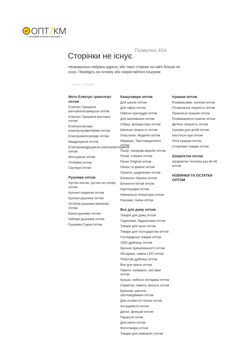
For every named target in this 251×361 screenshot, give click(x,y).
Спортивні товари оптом (190, 146)
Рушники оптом (82, 177)
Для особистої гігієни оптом (141, 300)
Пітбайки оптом (80, 162)
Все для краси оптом (136, 265)
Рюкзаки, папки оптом (136, 200)
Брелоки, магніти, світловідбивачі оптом (136, 293)
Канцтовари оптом (136, 97)
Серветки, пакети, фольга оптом (144, 285)
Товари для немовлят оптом (141, 333)
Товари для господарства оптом (144, 231)
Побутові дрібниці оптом (138, 259)
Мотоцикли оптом (82, 157)
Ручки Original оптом (135, 161)
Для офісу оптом (133, 108)
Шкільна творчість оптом (139, 130)
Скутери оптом (80, 168)
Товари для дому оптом (138, 215)
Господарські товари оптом (140, 237)
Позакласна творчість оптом (193, 108)
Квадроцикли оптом (83, 141)
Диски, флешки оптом (136, 312)
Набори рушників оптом (86, 219)
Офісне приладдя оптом (138, 113)
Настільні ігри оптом (187, 135)
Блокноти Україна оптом (138, 178)
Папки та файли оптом (137, 167)
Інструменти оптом (134, 306)
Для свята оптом (132, 322)
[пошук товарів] (180, 84)
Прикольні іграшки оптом (191, 113)
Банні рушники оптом (85, 213)
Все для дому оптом (138, 210)
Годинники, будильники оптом (142, 221)
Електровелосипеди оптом (89, 136)
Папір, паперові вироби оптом (143, 150)
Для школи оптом (133, 102)
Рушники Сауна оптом (85, 224)
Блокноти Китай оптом (137, 183)
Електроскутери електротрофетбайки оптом (89, 128)
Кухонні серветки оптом (86, 192)
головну (107, 72)
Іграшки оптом (184, 97)
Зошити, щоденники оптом (140, 172)
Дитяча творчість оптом (190, 124)
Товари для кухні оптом (138, 226)
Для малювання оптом (137, 119)
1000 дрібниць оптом (136, 242)
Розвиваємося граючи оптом (193, 119)
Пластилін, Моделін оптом (140, 135)
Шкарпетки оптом (187, 156)
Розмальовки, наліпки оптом (193, 102)
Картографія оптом (134, 189)
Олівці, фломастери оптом (140, 124)
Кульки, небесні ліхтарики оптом (144, 280)
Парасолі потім (131, 317)
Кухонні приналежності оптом (142, 248)
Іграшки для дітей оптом (190, 130)
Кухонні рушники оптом (86, 198)
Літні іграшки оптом (186, 141)
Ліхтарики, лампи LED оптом (141, 253)
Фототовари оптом (134, 328)
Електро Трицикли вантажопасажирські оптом (89, 109)
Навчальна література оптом (142, 194)
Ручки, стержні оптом (136, 156)
